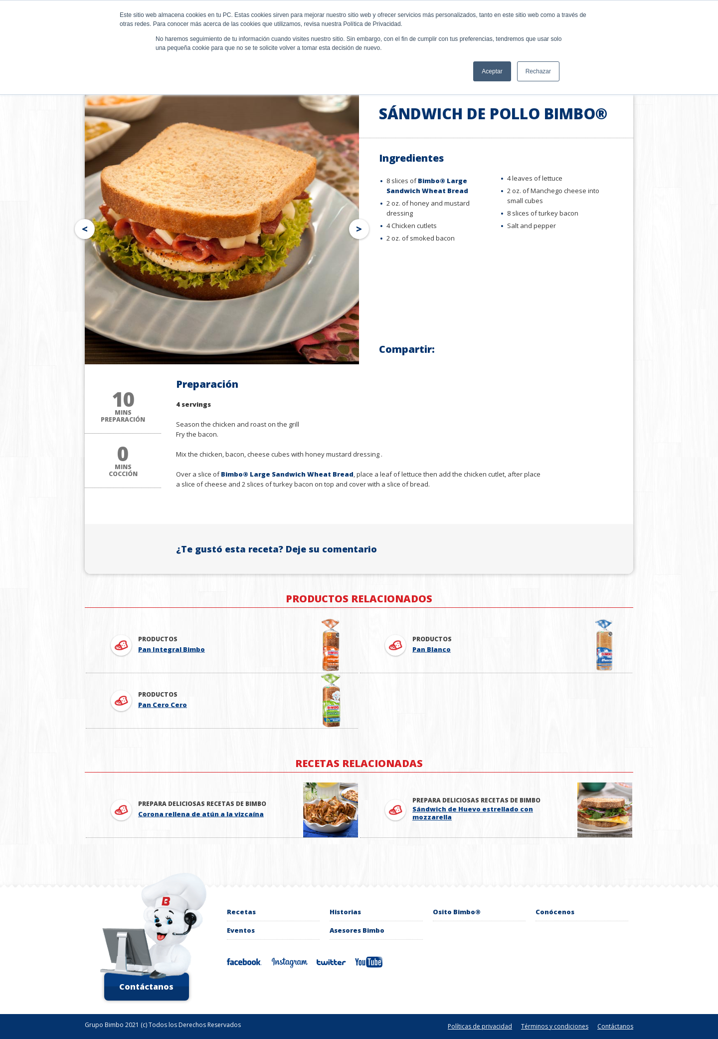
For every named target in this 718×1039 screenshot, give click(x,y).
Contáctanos (146, 986)
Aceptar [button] (492, 71)
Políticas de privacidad (480, 1026)
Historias (345, 911)
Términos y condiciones (554, 1026)
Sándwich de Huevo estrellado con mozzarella (472, 813)
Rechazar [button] (538, 71)
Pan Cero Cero (162, 705)
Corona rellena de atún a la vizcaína (201, 814)
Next (361, 227)
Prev (83, 227)
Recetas (241, 911)
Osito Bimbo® (457, 911)
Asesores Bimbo (357, 930)
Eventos (241, 930)
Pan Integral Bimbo (171, 650)
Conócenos (555, 911)
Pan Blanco (431, 650)
